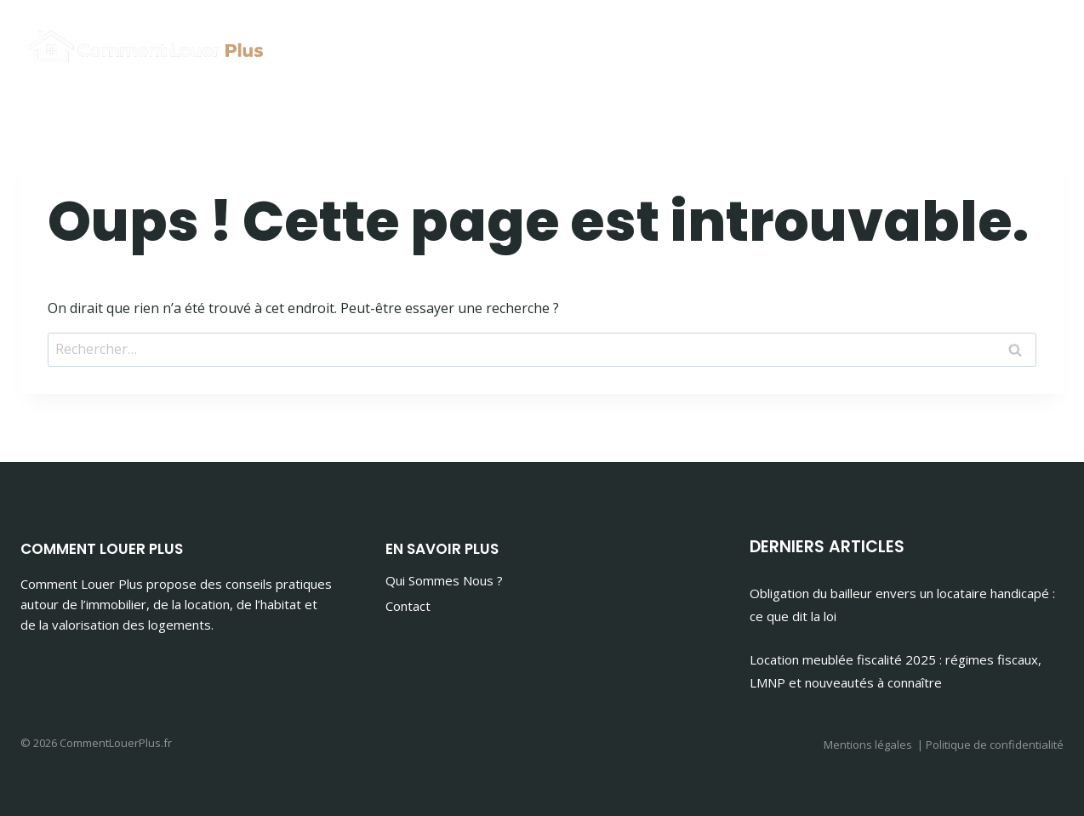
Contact (408, 605)
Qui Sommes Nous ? (444, 580)
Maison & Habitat (981, 43)
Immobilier (844, 43)
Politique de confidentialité (995, 744)
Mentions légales (868, 744)
